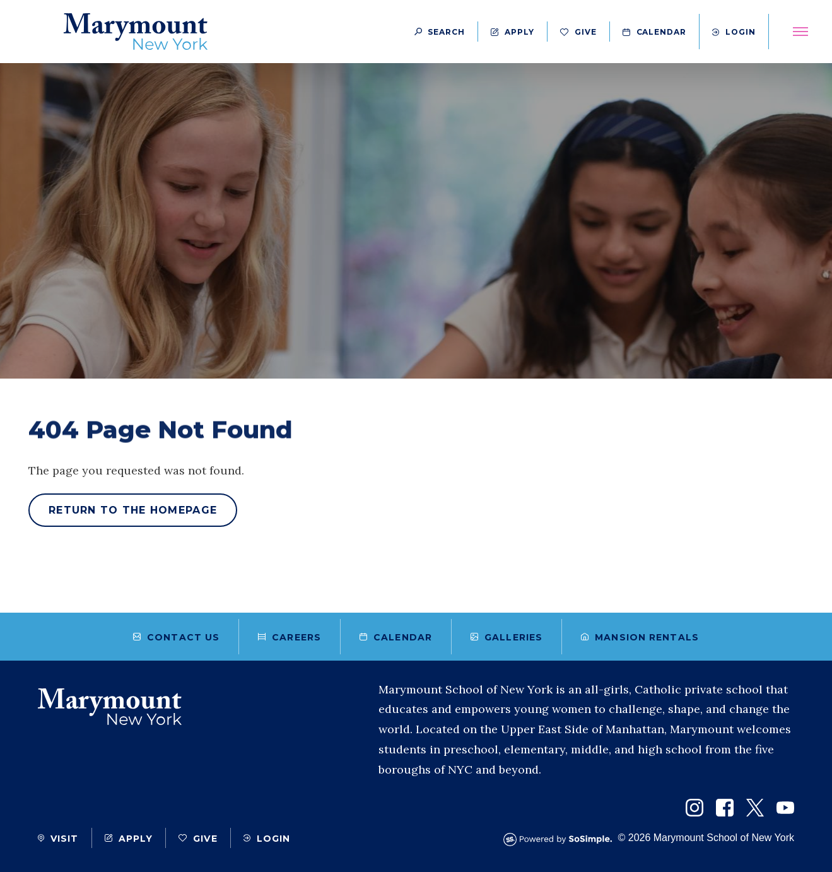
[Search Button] (439, 31)
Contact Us (176, 637)
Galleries (506, 637)
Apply (512, 32)
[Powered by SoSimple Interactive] (560, 839)
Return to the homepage (133, 510)
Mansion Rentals (640, 637)
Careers (289, 637)
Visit (58, 838)
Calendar (655, 32)
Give (578, 32)
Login (734, 32)
